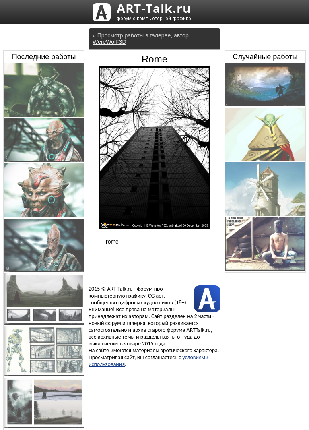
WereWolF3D (109, 42)
